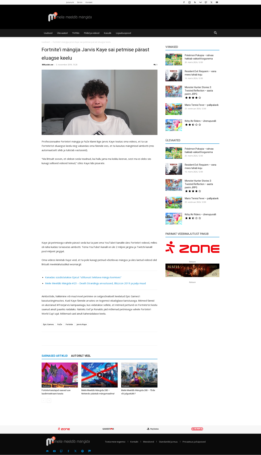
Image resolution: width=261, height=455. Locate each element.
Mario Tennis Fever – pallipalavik (202, 105)
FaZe (59, 324)
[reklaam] (192, 249)
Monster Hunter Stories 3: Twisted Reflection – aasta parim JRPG (199, 90)
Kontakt (89, 2)
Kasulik (107, 32)
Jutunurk (70, 2)
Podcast (85, 386)
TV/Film (75, 32)
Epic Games (48, 324)
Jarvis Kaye (82, 324)
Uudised (48, 32)
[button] (215, 33)
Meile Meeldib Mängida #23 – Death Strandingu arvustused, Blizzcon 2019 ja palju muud (95, 283)
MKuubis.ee (47, 64)
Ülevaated (62, 32)
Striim (79, 2)
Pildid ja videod (91, 32)
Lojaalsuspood (123, 32)
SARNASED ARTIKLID (55, 355)
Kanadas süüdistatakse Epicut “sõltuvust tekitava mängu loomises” (83, 277)
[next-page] (49, 401)
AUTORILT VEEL (81, 355)
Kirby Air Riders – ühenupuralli (200, 121)
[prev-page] (44, 401)
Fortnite (69, 324)
